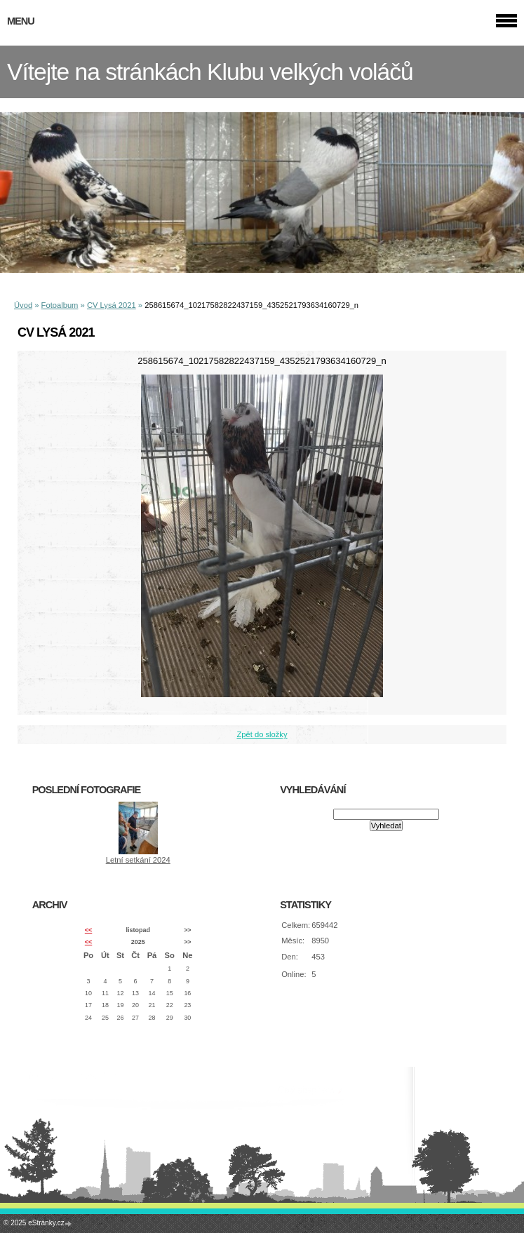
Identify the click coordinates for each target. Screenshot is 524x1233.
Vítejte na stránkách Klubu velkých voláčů (210, 72)
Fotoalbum (60, 305)
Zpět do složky (261, 734)
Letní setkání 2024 (138, 860)
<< (88, 930)
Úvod (23, 305)
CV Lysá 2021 (111, 305)
